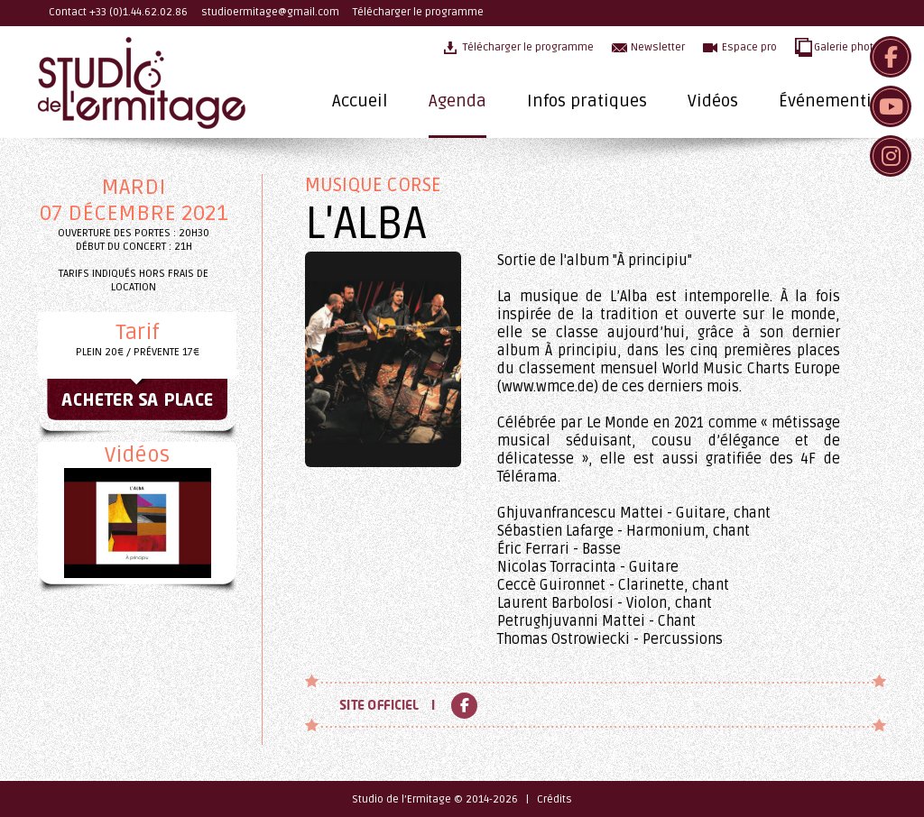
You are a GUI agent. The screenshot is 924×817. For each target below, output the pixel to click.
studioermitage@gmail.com (270, 12)
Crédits (554, 799)
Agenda (457, 101)
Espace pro (749, 47)
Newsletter (658, 47)
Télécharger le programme (418, 12)
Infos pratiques (587, 101)
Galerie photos (850, 47)
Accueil (360, 101)
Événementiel (832, 101)
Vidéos (713, 101)
